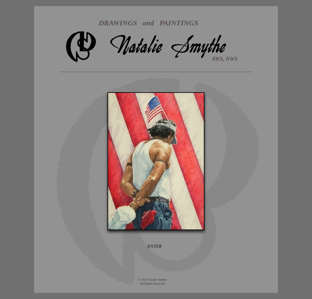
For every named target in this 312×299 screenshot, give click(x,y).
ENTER (154, 246)
